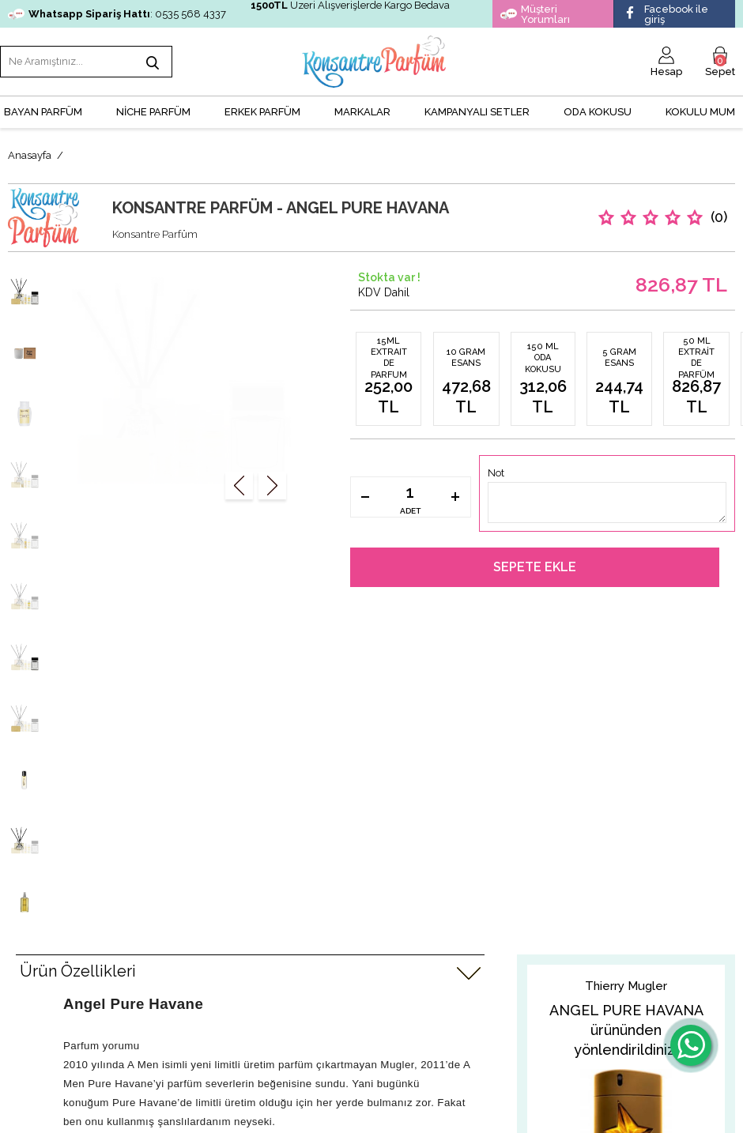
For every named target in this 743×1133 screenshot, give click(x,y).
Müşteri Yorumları (535, 14)
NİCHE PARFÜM (153, 107)
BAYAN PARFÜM (43, 107)
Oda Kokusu (598, 107)
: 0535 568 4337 (117, 14)
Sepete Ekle (534, 563)
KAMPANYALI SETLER (477, 107)
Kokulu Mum (700, 107)
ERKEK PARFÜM (262, 107)
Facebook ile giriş (665, 14)
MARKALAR (362, 107)
